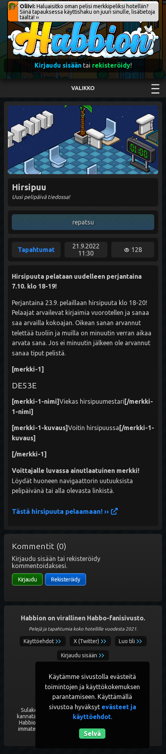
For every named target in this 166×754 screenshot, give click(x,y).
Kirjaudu (27, 579)
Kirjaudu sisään (58, 65)
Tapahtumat (36, 249)
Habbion (23, 22)
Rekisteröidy (65, 579)
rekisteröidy (111, 65)
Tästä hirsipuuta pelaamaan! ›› (65, 511)
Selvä (92, 733)
